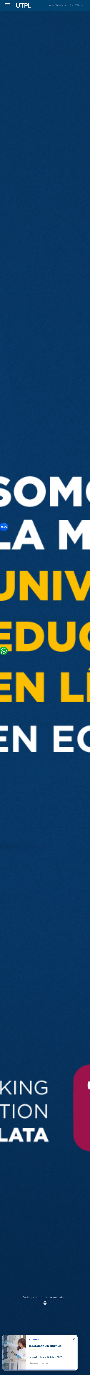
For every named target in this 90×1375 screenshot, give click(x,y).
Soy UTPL (74, 5)
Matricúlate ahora (57, 5)
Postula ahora (36, 1363)
